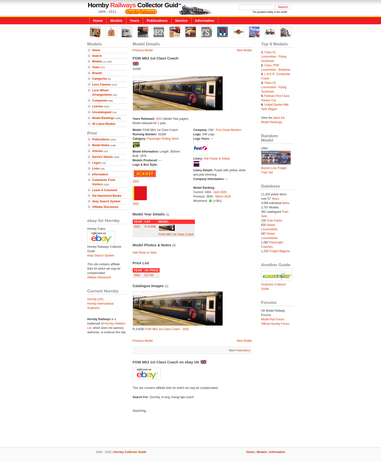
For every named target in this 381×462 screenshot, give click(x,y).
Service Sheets (102, 157)
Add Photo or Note (145, 252)
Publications (157, 21)
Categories (99, 78)
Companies (100, 100)
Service (181, 21)
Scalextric (93, 308)
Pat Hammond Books (106, 195)
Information (204, 21)
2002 (159, 118)
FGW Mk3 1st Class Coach (176, 234)
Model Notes (100, 145)
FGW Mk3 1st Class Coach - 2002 (167, 329)
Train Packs (274, 220)
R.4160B (150, 226)
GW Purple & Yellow (217, 158)
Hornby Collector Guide (130, 452)
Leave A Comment (104, 190)
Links (96, 168)
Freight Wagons (279, 251)
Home (98, 21)
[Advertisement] (190, 431)
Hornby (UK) (95, 299)
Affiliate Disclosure (105, 207)
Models (116, 21)
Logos (96, 162)
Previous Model (143, 50)
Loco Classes (101, 84)
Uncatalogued (101, 112)
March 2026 (223, 196)
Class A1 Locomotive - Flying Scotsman (273, 57)
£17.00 (149, 275)
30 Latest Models (104, 124)
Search (97, 56)
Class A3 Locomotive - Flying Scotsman (273, 87)
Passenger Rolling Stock (163, 138)
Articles (97, 151)
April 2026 (220, 192)
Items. (286, 203)
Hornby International (100, 303)
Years (134, 21)
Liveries (97, 106)
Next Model (244, 50)
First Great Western (228, 130)
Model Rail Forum (272, 319)
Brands (97, 73)
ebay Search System (106, 201)
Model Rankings (103, 118)
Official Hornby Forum (275, 323)
